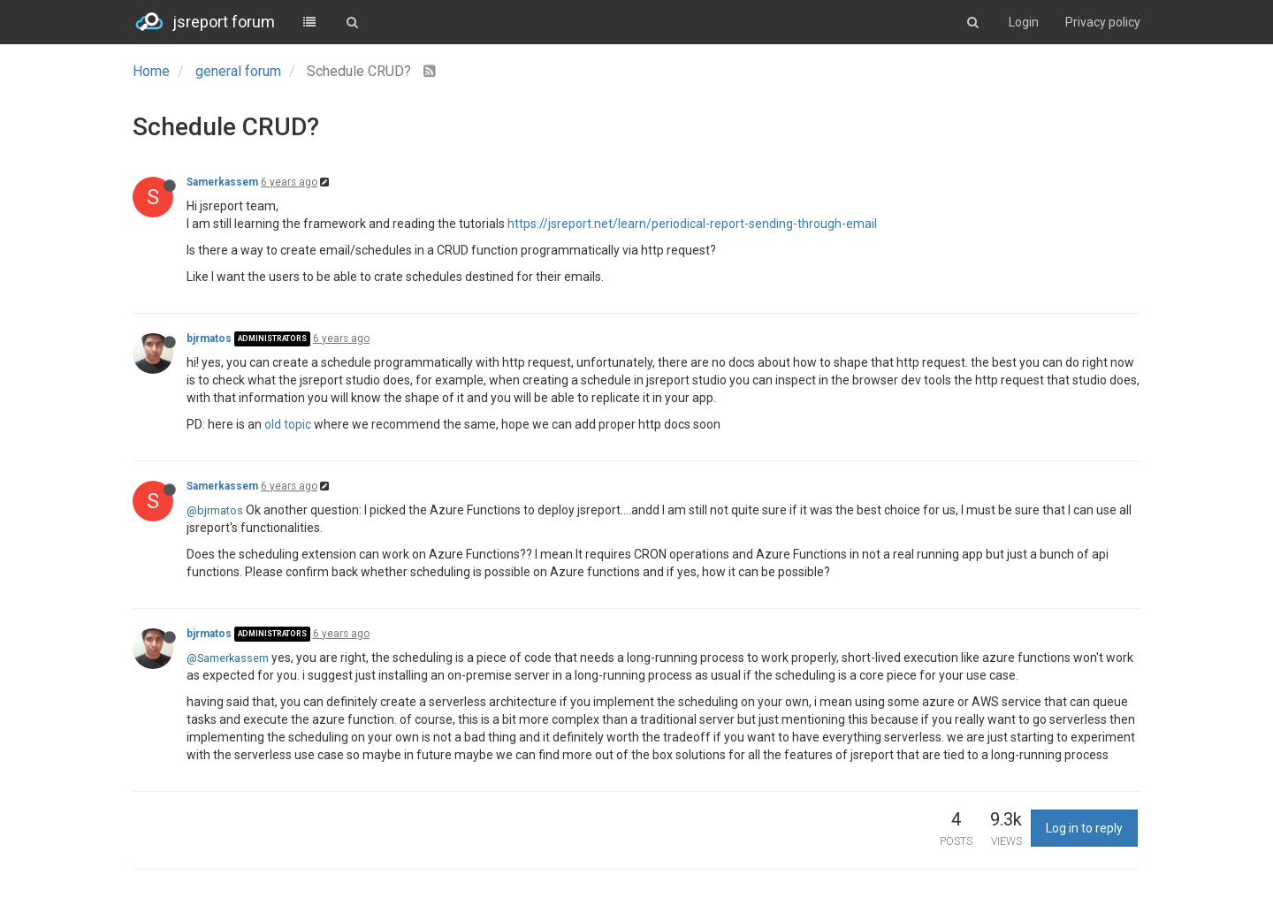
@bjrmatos (215, 510)
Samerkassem (222, 182)
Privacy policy (1102, 22)
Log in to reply (1084, 828)
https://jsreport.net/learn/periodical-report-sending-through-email (692, 224)
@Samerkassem (228, 658)
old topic (287, 424)
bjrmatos (209, 338)
